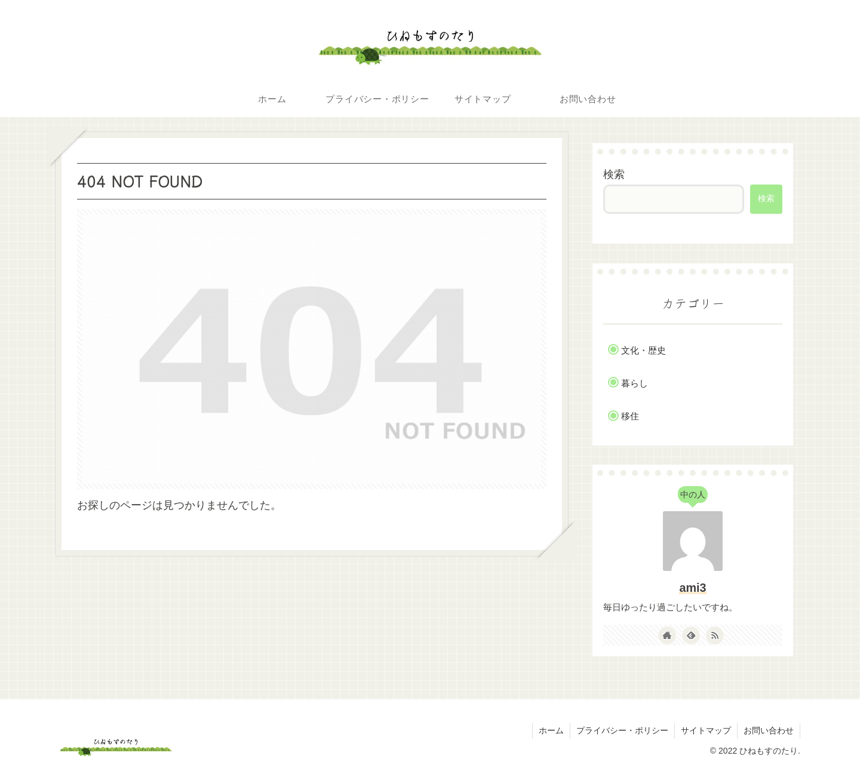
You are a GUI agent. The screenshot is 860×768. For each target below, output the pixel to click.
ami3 (692, 587)
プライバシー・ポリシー (622, 730)
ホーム (551, 730)
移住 (630, 416)
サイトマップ (706, 730)
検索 (614, 174)
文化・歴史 (643, 350)
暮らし (634, 383)
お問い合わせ (769, 730)
